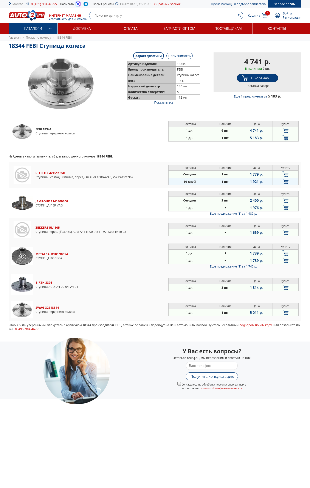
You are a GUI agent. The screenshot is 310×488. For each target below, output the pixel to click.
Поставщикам (228, 28)
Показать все (163, 102)
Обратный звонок (167, 4)
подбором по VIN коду (255, 325)
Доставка (82, 28)
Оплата (131, 28)
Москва (17, 4)
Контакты (277, 28)
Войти (287, 13)
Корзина (254, 15)
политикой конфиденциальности (221, 388)
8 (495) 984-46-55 (44, 4)
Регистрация (292, 17)
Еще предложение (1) (233, 213)
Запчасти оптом (179, 28)
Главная (15, 37)
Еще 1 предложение (257, 96)
